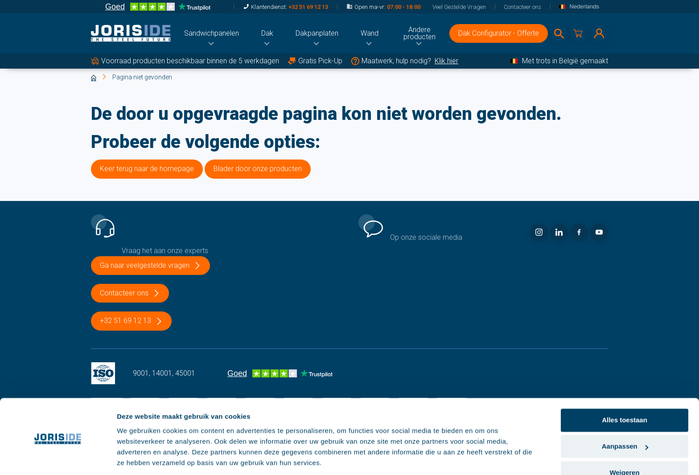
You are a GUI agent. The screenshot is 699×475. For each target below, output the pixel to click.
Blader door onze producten (258, 168)
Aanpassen (625, 417)
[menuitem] (211, 33)
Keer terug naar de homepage (147, 168)
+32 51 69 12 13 (308, 7)
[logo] (131, 33)
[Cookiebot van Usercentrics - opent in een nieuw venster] (58, 457)
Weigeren (624, 442)
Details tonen (138, 457)
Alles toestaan (624, 390)
